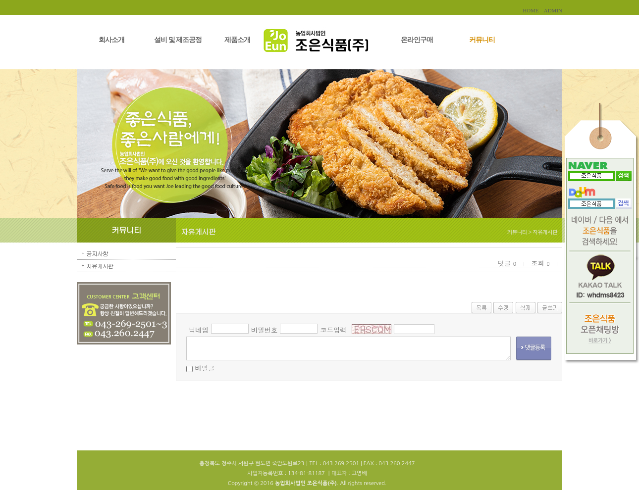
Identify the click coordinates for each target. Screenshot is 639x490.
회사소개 (111, 40)
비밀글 (204, 368)
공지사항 (97, 253)
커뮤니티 (482, 40)
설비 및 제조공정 (178, 40)
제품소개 (237, 40)
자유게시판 (99, 265)
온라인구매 (417, 40)
